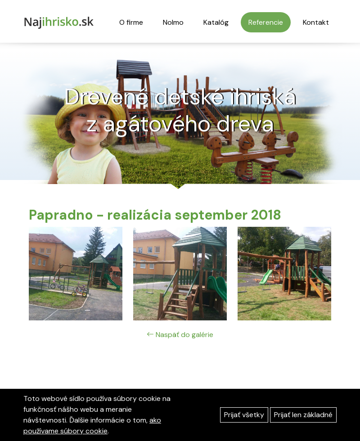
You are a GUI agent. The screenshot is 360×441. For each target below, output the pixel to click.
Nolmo (173, 22)
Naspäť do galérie (180, 334)
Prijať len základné (303, 414)
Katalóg (216, 22)
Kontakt (316, 22)
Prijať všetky (244, 414)
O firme (131, 22)
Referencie (265, 22)
